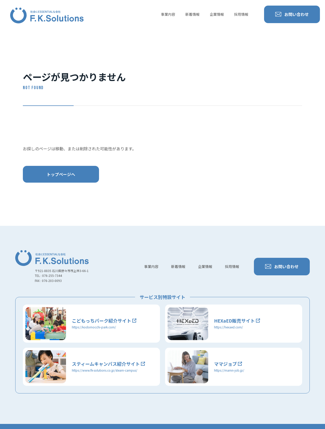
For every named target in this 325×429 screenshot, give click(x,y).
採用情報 (241, 14)
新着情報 (192, 14)
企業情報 (217, 14)
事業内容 (168, 14)
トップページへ (61, 174)
